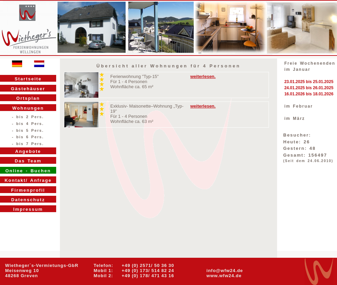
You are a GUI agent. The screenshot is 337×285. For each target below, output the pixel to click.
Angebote (28, 151)
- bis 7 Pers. (28, 144)
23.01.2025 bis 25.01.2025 (308, 81)
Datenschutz (28, 199)
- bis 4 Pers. (28, 124)
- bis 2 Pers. (28, 117)
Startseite (28, 78)
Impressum (28, 209)
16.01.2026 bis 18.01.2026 (308, 94)
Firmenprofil (28, 190)
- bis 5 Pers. (28, 130)
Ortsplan (28, 98)
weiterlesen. (202, 76)
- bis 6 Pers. (28, 137)
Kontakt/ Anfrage (27, 180)
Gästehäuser (28, 88)
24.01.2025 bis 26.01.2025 (308, 87)
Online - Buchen (28, 170)
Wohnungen (28, 108)
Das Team (28, 160)
